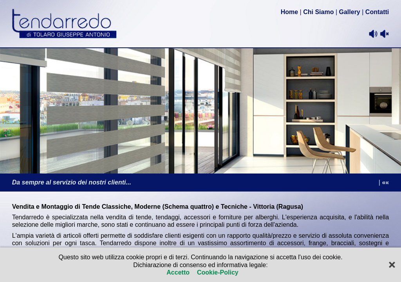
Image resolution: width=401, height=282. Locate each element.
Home (289, 12)
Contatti (377, 12)
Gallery (349, 12)
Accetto (178, 272)
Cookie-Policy (216, 272)
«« (385, 182)
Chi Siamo (318, 12)
